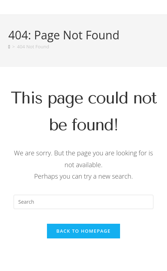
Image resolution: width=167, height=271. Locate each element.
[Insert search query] (83, 202)
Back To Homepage (83, 231)
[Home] (9, 46)
